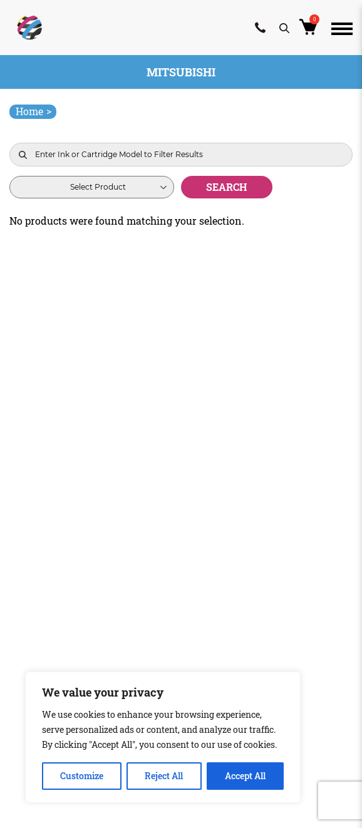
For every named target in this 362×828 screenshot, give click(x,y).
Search (226, 186)
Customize (81, 776)
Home (33, 111)
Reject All (164, 776)
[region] (163, 737)
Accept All (245, 776)
